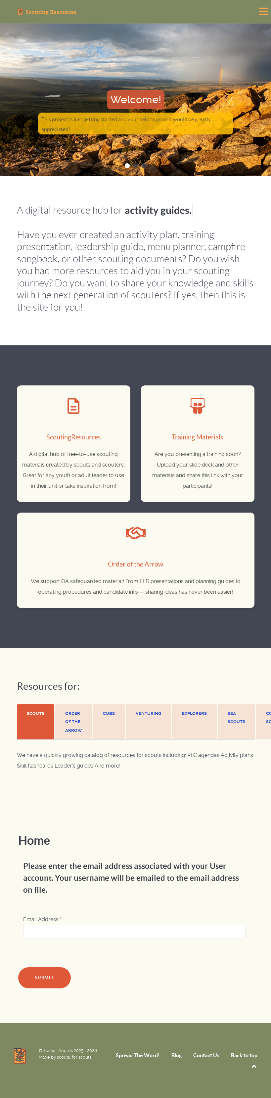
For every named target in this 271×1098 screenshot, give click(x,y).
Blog (176, 1055)
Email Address (42, 919)
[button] (127, 165)
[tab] (36, 721)
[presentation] (35, 713)
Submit (44, 977)
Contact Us (206, 1055)
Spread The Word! (138, 1055)
